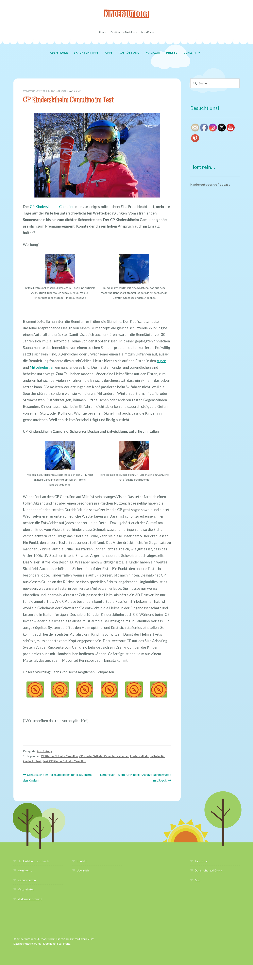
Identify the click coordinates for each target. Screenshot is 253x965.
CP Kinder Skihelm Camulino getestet (104, 756)
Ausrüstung (129, 52)
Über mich (83, 870)
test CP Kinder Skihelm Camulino (64, 761)
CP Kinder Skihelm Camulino (59, 756)
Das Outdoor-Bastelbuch (123, 32)
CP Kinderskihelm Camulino (52, 206)
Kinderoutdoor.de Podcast (210, 184)
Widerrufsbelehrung (30, 899)
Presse (171, 52)
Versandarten (26, 889)
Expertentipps (86, 52)
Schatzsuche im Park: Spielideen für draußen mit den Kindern (57, 777)
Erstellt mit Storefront (56, 943)
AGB (197, 880)
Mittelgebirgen (42, 367)
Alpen (161, 361)
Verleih (189, 52)
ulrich (77, 91)
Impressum (201, 861)
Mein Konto (147, 32)
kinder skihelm (139, 756)
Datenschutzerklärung (208, 870)
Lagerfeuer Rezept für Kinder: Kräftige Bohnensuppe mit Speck (135, 777)
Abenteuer (59, 52)
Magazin (153, 52)
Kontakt (82, 861)
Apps (109, 52)
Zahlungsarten (27, 880)
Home (102, 32)
